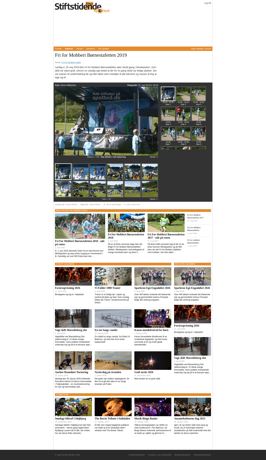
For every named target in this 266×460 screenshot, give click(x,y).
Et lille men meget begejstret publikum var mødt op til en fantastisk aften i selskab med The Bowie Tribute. (112, 428)
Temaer (79, 49)
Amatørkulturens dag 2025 (189, 418)
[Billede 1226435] (81, 197)
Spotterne (90, 49)
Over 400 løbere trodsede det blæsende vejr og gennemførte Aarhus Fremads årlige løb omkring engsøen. (152, 297)
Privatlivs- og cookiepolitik (159, 455)
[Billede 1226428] (63, 179)
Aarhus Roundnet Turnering (71, 372)
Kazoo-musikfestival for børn (151, 330)
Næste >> (154, 157)
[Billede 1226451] (198, 96)
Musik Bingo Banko (145, 418)
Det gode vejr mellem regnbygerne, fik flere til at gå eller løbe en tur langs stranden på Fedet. (112, 381)
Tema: (58, 62)
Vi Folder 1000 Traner (107, 287)
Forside (58, 49)
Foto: (58, 85)
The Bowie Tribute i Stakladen (112, 418)
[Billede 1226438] (132, 197)
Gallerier (69, 49)
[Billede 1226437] (115, 197)
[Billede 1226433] (149, 179)
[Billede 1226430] (98, 179)
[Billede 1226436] (98, 197)
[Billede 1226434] (63, 197)
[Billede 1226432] (132, 179)
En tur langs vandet (106, 330)
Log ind (207, 3)
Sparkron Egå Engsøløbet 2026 (152, 287)
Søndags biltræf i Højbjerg (70, 418)
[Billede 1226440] (183, 96)
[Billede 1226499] (168, 136)
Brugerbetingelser (182, 455)
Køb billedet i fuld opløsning (113, 157)
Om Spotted (103, 49)
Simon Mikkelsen (68, 85)
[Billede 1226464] (168, 116)
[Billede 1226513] (183, 136)
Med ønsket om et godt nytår (147, 378)
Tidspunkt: (132, 85)
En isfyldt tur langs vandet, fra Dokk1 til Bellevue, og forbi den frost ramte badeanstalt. (112, 339)
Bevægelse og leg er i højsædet (69, 294)
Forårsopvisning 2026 (67, 287)
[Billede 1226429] (81, 179)
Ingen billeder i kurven (201, 49)
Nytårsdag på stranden (108, 372)
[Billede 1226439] (149, 196)
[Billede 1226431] (115, 179)
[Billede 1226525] (198, 136)
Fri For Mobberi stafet (71, 62)
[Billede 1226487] (198, 116)
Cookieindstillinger (136, 455)
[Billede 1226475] (183, 116)
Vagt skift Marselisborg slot (71, 330)
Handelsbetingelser (202, 455)
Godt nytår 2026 (143, 372)
